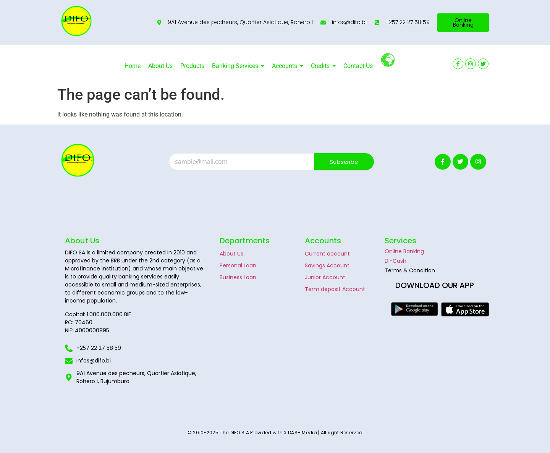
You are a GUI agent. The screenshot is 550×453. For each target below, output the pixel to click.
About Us (231, 253)
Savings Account (327, 265)
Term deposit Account (335, 289)
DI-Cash (395, 261)
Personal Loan (238, 265)
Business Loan (238, 277)
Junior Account (325, 277)
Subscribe (344, 162)
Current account (327, 253)
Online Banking (404, 251)
